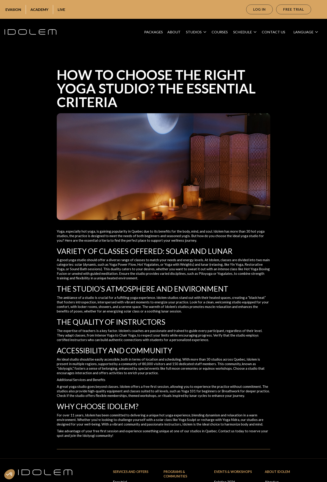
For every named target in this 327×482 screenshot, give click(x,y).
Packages (153, 32)
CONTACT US (273, 32)
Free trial (293, 9)
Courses (220, 32)
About (174, 32)
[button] (197, 32)
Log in (259, 9)
